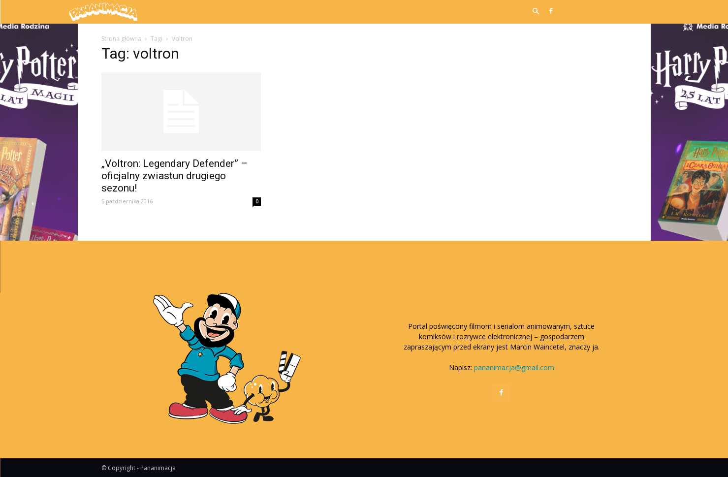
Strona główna (121, 38)
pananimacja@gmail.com (514, 367)
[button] (536, 12)
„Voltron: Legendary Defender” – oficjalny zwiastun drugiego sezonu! (174, 176)
